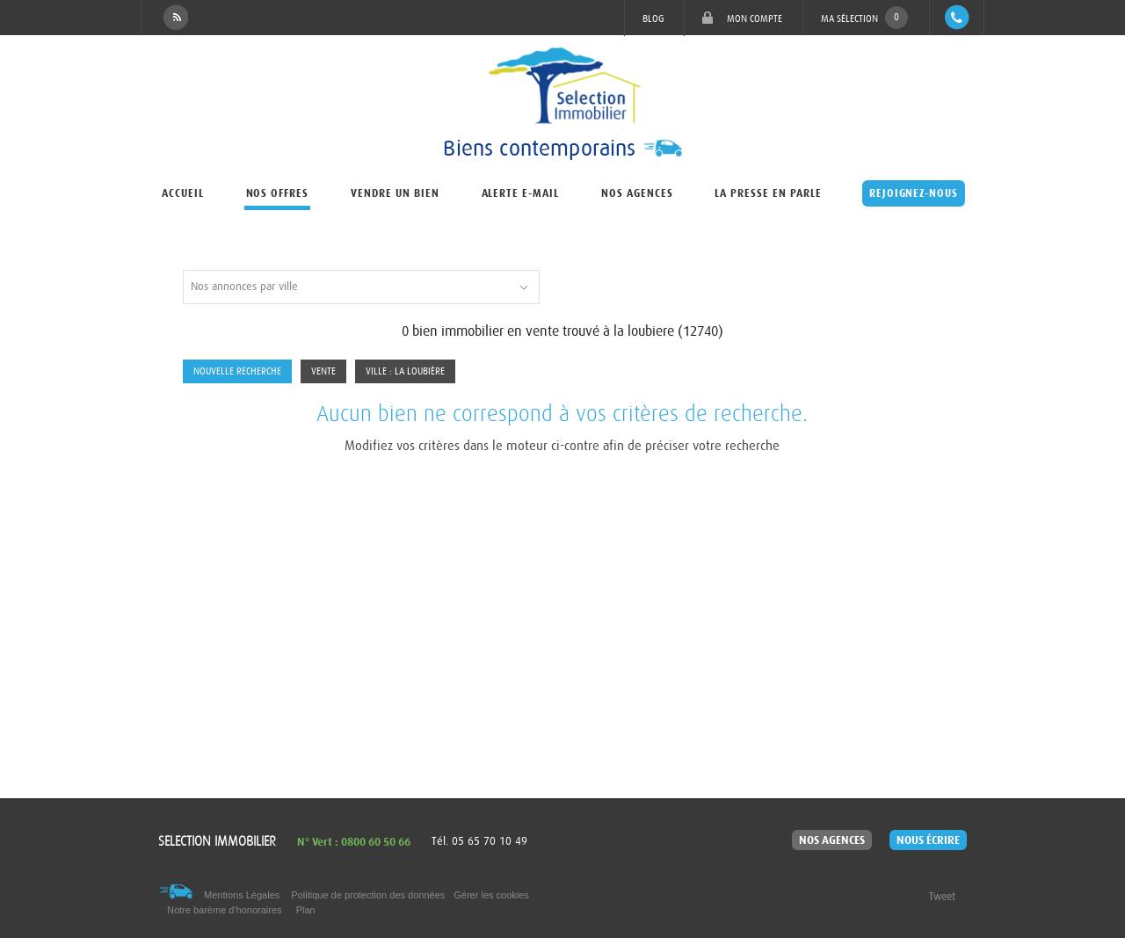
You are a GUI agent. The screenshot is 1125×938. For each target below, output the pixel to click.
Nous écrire (928, 840)
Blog (653, 19)
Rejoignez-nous (913, 193)
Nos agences (637, 193)
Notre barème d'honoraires (226, 910)
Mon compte (742, 18)
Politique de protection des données (368, 895)
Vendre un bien (395, 193)
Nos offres (277, 193)
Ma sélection (864, 17)
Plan (306, 910)
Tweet (942, 896)
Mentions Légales (241, 895)
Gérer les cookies (491, 895)
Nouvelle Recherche (237, 371)
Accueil (183, 193)
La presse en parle (768, 193)
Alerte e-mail (520, 193)
